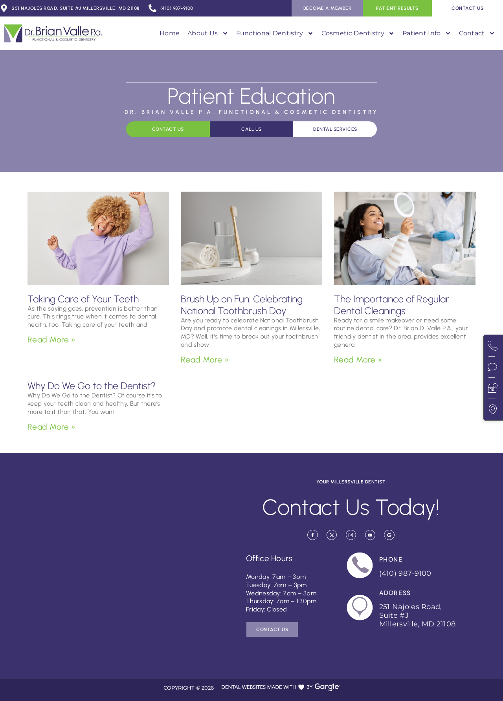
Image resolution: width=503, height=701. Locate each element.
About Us (207, 33)
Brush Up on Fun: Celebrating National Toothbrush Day (242, 305)
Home (170, 33)
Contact (477, 33)
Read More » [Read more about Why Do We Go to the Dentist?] (51, 427)
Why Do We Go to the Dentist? (92, 386)
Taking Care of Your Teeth (83, 299)
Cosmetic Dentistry (358, 33)
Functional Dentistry (275, 33)
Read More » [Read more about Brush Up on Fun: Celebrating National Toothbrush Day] (205, 359)
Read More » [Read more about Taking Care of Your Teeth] (51, 339)
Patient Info (426, 33)
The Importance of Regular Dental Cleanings (391, 305)
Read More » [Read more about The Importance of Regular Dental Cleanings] (358, 359)
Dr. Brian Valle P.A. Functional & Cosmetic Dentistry (251, 112)
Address (395, 593)
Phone (391, 559)
